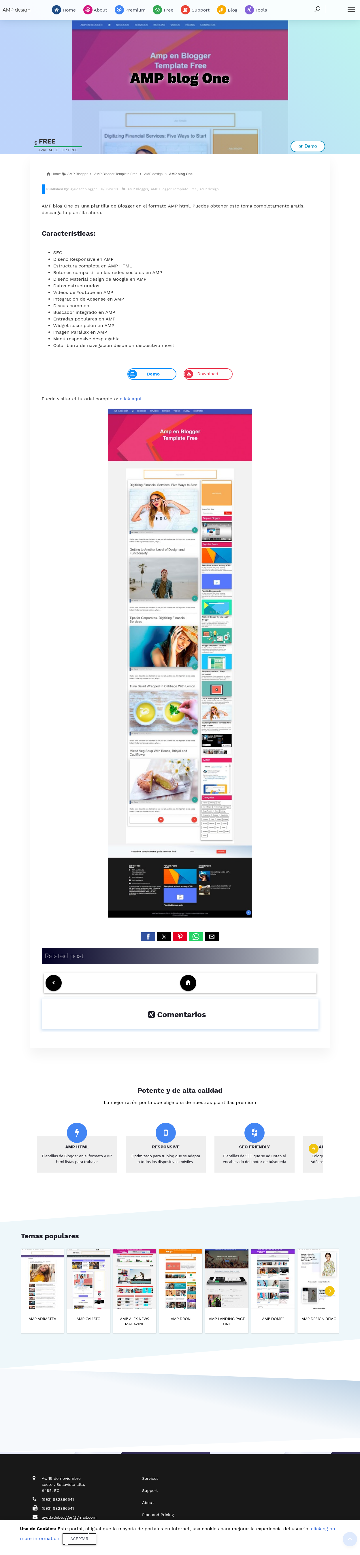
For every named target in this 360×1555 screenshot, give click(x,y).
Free (163, 9)
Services (150, 1478)
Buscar (334, 8)
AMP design (17, 10)
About (95, 9)
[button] (148, 936)
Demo (308, 146)
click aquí (130, 398)
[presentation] (313, 1149)
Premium (130, 9)
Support (195, 9)
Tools (256, 9)
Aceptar (79, 1539)
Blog (227, 9)
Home (64, 9)
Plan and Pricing (158, 1514)
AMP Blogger (137, 189)
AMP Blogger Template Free (174, 189)
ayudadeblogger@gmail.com (69, 1517)
